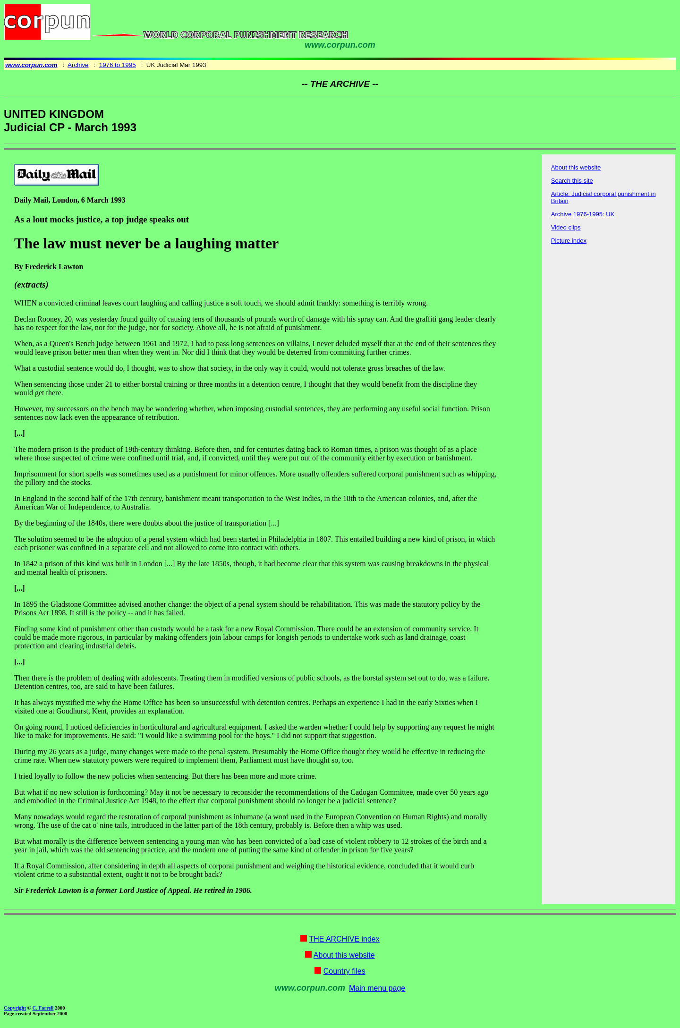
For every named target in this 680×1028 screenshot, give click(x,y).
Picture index (568, 240)
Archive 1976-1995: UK (582, 214)
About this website (576, 167)
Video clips (566, 227)
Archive (78, 64)
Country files (344, 971)
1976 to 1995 (117, 64)
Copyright (15, 1008)
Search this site (572, 180)
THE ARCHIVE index (344, 939)
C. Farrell (42, 1008)
